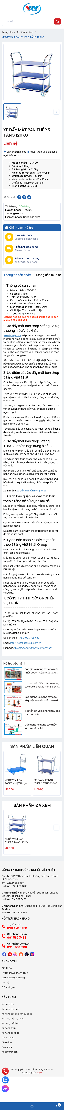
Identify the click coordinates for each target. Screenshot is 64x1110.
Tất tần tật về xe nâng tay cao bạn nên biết (42, 712)
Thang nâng (8, 1066)
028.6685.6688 (15, 912)
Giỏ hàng (57, 1106)
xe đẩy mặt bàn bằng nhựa (31, 490)
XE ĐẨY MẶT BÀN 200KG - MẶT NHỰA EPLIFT (16, 783)
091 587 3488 (19, 928)
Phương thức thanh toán (15, 1002)
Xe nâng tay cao (10, 1038)
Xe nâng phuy (9, 1057)
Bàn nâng (7, 1071)
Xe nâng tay (8, 1033)
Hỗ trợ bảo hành (14, 663)
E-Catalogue (8, 1016)
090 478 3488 (19, 915)
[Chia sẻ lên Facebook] (19, 197)
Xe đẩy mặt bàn (12, 335)
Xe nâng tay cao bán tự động (17, 1043)
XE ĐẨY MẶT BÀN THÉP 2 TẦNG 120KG (45, 781)
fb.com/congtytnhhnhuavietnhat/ (33, 647)
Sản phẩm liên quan (32, 746)
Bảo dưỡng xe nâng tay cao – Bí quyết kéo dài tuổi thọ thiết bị (42, 698)
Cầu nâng (7, 1076)
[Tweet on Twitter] (29, 197)
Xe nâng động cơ (10, 1062)
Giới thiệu (7, 997)
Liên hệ (5, 1011)
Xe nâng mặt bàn (10, 1052)
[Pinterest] (24, 197)
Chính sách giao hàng (13, 1006)
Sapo (39, 1101)
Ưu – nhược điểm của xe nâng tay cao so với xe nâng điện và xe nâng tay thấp (42, 684)
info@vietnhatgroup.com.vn (25, 642)
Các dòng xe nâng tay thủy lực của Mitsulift (41, 726)
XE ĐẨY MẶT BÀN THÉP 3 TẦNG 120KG (16, 870)
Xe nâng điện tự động (13, 1047)
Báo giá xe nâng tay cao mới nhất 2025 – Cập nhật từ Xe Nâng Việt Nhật (41, 670)
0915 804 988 (19, 941)
